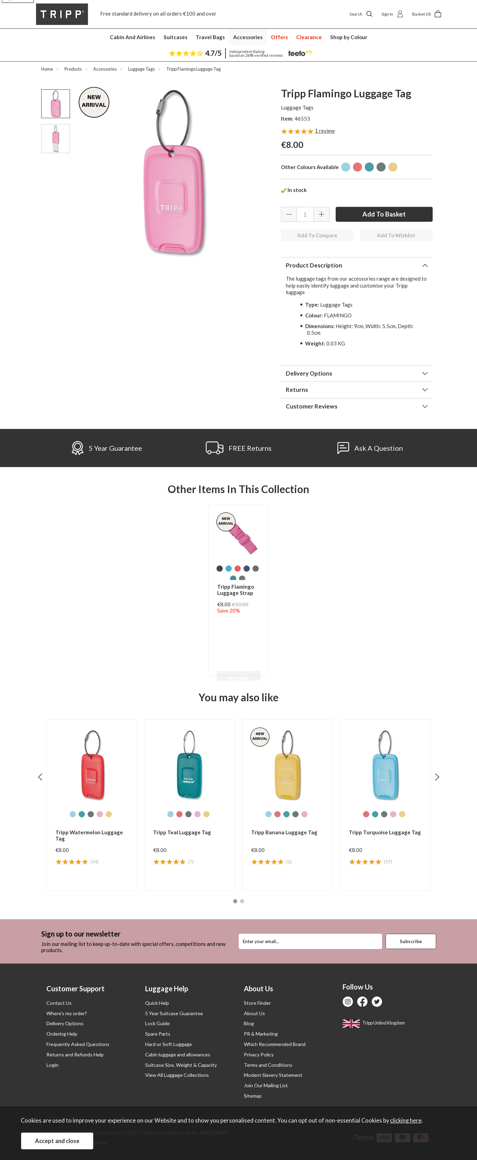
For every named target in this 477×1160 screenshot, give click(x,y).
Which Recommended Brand (275, 1044)
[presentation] (40, 776)
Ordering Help (61, 1034)
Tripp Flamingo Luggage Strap (235, 589)
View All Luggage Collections (177, 1075)
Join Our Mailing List (266, 1085)
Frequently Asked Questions (77, 1044)
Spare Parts (157, 1034)
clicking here (406, 1120)
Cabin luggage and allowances (177, 1054)
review (325, 131)
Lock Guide (157, 1023)
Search (361, 13)
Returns (297, 389)
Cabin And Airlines (132, 37)
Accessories (248, 37)
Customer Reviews (311, 406)
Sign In (392, 13)
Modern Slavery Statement (273, 1075)
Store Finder (257, 1003)
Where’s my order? (66, 1013)
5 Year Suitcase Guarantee (174, 1013)
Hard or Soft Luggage (168, 1044)
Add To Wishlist (396, 235)
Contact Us (59, 1003)
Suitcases (175, 37)
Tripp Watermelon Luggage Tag (89, 835)
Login (52, 1065)
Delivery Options (309, 373)
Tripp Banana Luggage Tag (284, 832)
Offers (279, 37)
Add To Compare (317, 235)
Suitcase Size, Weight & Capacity (181, 1065)
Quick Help (157, 1003)
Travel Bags (210, 37)
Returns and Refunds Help (75, 1054)
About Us (254, 1013)
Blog (249, 1023)
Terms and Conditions (268, 1065)
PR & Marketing (261, 1034)
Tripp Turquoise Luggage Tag (385, 832)
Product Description (314, 265)
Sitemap (253, 1096)
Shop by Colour (348, 37)
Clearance (309, 37)
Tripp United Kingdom (374, 1023)
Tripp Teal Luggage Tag (182, 832)
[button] (235, 901)
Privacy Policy (259, 1054)
